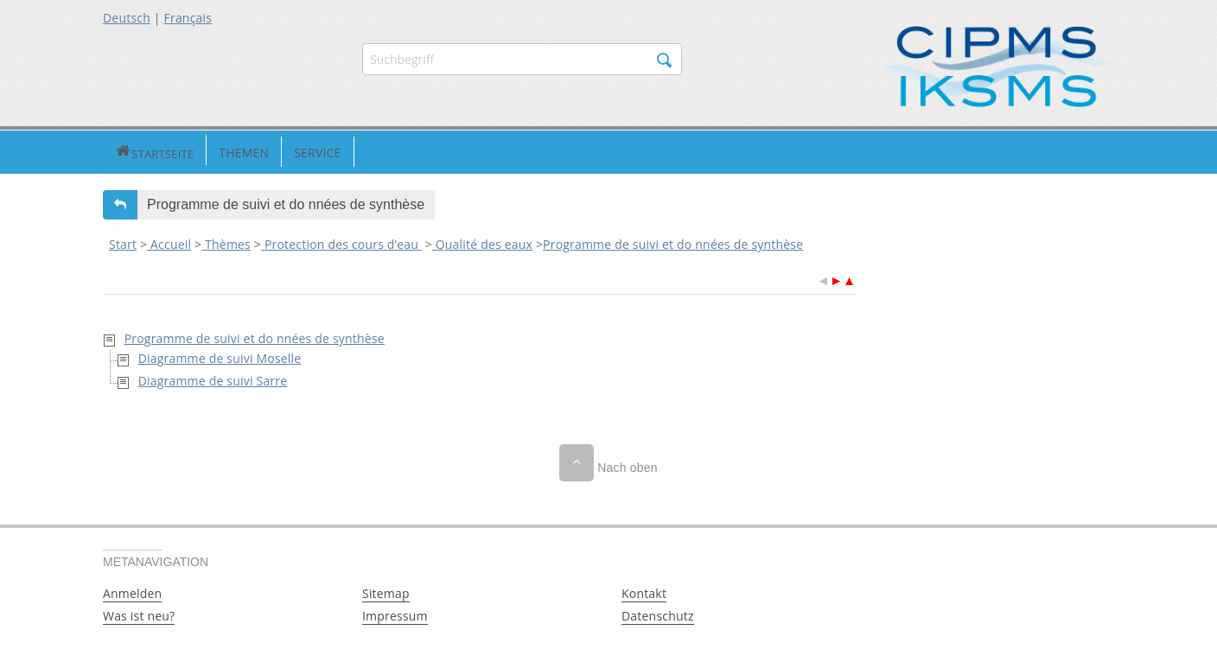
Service (256, 151)
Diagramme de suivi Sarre (213, 378)
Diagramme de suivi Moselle (220, 355)
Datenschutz (657, 614)
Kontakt (643, 591)
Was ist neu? (139, 614)
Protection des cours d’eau (341, 242)
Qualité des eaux (482, 242)
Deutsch (126, 18)
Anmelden (132, 591)
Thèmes (226, 242)
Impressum (395, 614)
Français (188, 18)
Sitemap (386, 591)
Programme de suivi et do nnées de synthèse (673, 242)
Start (123, 242)
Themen (183, 151)
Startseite (124, 151)
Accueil (169, 242)
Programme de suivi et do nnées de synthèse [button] (285, 202)
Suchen (664, 60)
